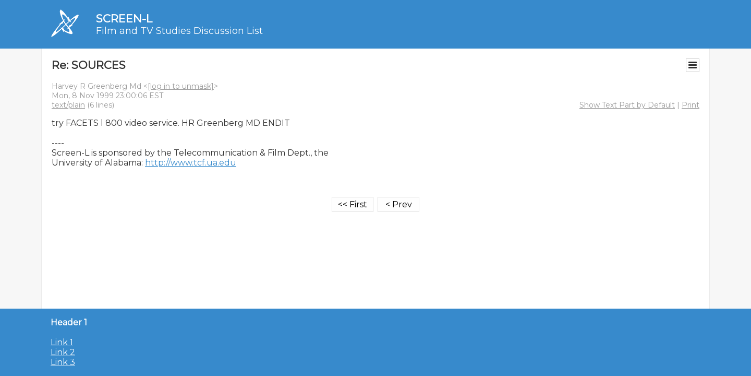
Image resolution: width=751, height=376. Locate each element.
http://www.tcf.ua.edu (190, 163)
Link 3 (63, 362)
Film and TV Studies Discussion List (179, 31)
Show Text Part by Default (627, 105)
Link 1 (62, 342)
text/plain (68, 105)
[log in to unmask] (181, 86)
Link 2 (63, 352)
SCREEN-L (124, 18)
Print (690, 105)
